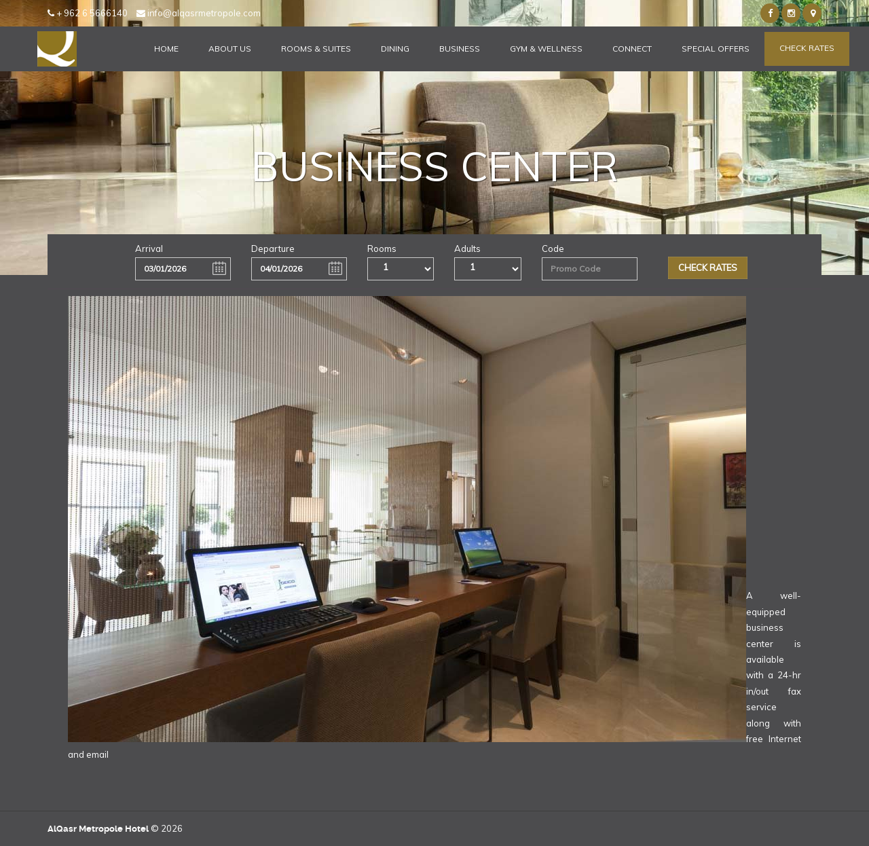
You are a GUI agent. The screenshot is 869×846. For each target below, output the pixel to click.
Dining (395, 48)
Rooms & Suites (316, 48)
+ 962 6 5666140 (88, 12)
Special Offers (716, 48)
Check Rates (806, 48)
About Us (229, 48)
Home (166, 48)
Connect (632, 48)
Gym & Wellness (546, 48)
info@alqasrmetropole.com (198, 12)
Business (459, 48)
